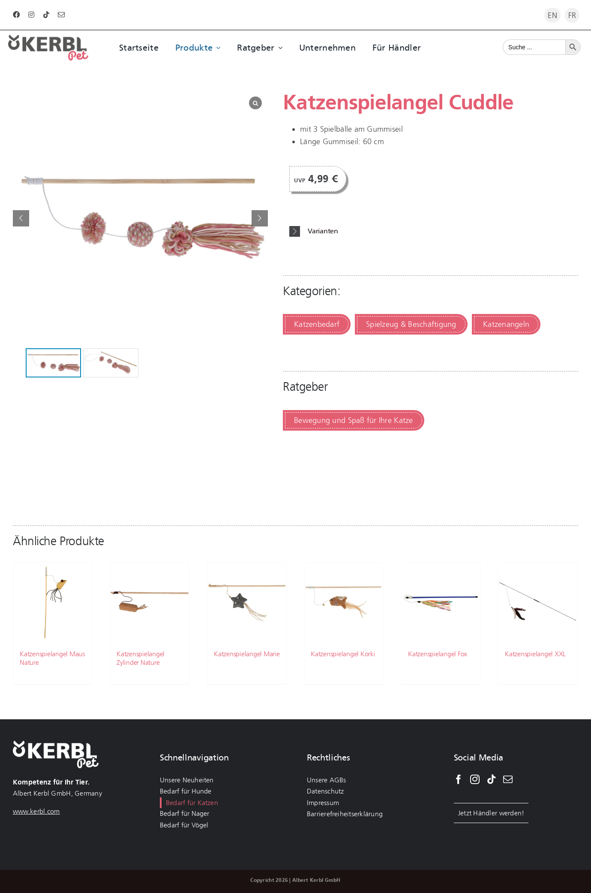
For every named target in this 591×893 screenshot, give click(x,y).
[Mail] (508, 779)
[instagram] (31, 14)
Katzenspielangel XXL (535, 654)
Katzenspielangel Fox (437, 654)
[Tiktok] (491, 779)
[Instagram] (475, 779)
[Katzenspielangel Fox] (441, 601)
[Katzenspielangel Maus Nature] (52, 601)
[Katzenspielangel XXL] (537, 601)
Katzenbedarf (316, 324)
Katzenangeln (506, 324)
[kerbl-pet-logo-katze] (48, 38)
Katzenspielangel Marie (247, 654)
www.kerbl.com (36, 811)
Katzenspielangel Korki (343, 654)
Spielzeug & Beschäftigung (411, 324)
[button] (433, 231)
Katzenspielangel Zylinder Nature (141, 658)
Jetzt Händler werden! (491, 813)
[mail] (61, 14)
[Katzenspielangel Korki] (343, 601)
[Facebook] (458, 779)
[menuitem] (552, 15)
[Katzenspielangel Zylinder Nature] (149, 601)
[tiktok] (46, 14)
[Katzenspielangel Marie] (246, 601)
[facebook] (16, 14)
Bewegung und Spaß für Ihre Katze (353, 420)
